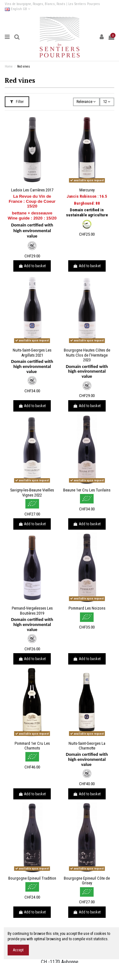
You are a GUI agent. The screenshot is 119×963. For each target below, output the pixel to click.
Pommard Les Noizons (87, 608)
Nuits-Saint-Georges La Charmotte (87, 746)
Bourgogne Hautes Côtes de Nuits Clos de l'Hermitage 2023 (87, 355)
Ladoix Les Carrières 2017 (32, 190)
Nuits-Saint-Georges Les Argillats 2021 (32, 353)
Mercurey (87, 190)
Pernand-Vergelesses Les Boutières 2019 (32, 611)
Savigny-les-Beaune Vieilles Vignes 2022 (32, 492)
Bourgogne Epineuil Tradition (32, 878)
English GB (17, 9)
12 (106, 101)
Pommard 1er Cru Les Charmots (32, 746)
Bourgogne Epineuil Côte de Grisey (87, 881)
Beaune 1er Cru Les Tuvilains (86, 490)
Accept (18, 950)
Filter (17, 101)
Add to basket (32, 266)
